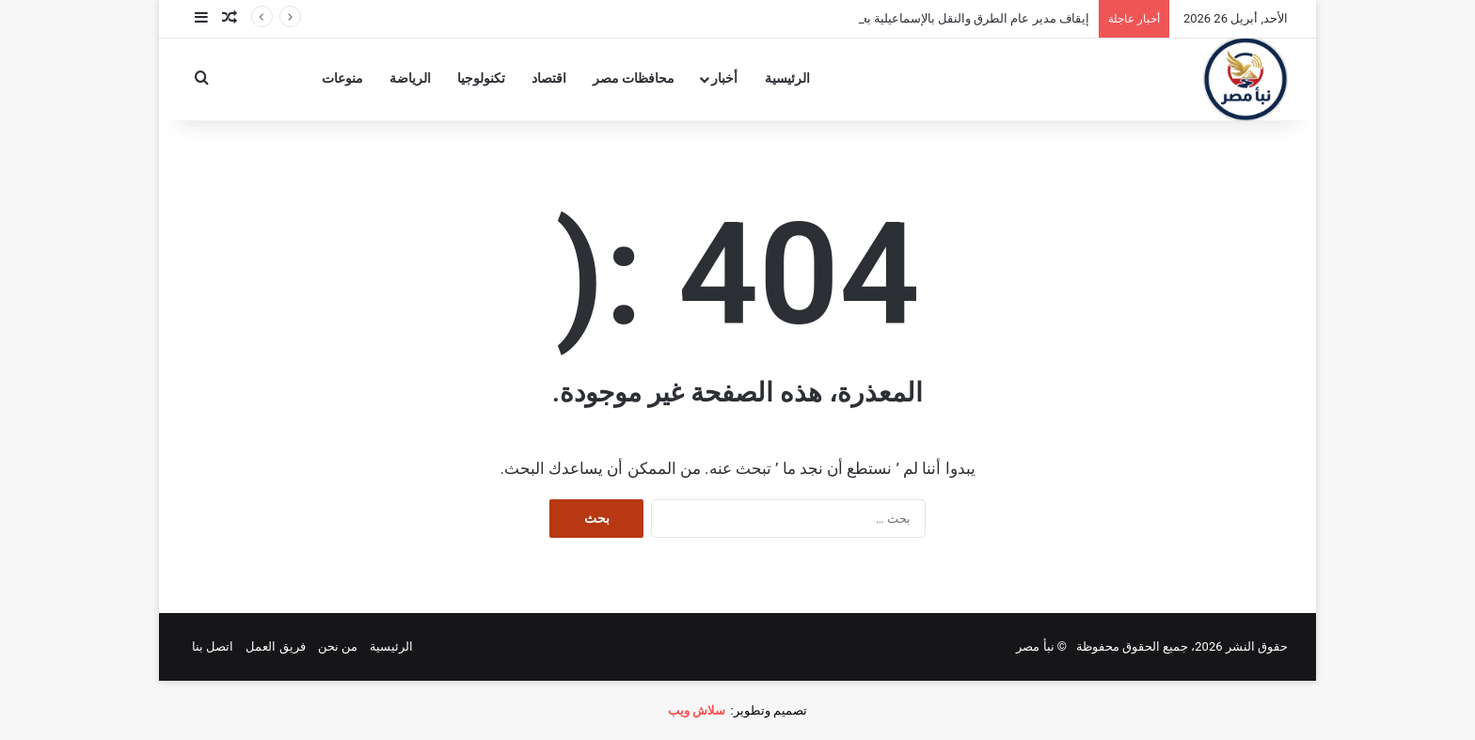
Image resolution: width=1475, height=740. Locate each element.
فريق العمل (275, 646)
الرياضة (410, 78)
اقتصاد (548, 78)
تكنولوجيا (481, 78)
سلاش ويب (696, 710)
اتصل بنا (212, 646)
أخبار (724, 78)
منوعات (342, 78)
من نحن (337, 646)
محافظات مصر (634, 78)
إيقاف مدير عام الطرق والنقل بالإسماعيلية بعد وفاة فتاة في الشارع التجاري (898, 18)
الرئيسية (787, 78)
